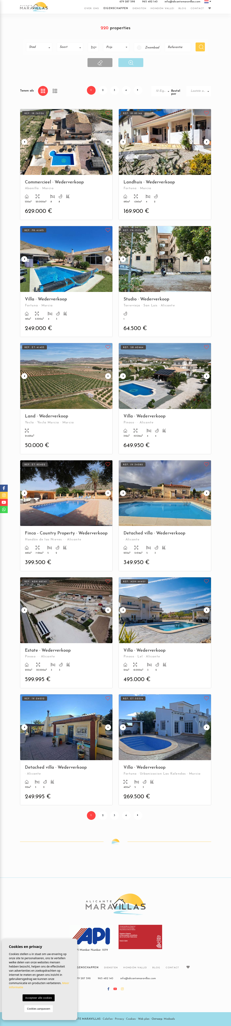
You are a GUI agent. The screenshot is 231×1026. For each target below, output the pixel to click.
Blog (182, 8)
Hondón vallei (162, 8)
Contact (197, 8)
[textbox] (40, 47)
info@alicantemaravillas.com (182, 2)
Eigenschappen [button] (116, 8)
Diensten (139, 8)
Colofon (108, 1019)
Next (108, 142)
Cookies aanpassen (38, 1008)
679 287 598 (127, 2)
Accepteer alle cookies (38, 998)
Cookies (131, 1019)
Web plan (143, 1019)
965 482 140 (150, 2)
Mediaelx (169, 1019)
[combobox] (39, 47)
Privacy (119, 1019)
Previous (24, 142)
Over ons (91, 8)
